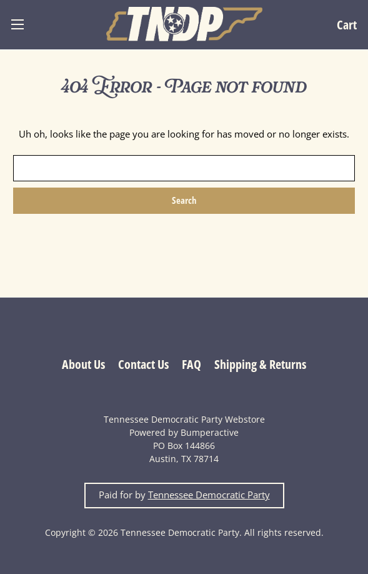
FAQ (191, 364)
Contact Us (143, 364)
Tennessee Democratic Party (209, 494)
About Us (83, 364)
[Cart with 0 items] (347, 24)
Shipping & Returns (260, 364)
